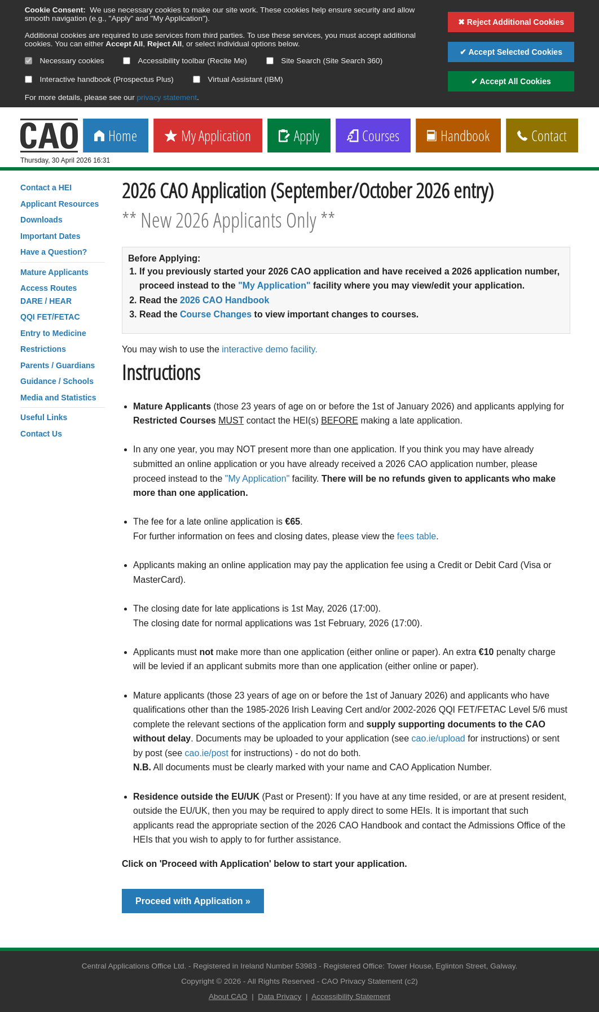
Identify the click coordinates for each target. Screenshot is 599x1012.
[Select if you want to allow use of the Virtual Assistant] (196, 79)
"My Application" (274, 285)
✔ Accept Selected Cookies (511, 51)
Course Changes (216, 314)
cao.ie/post (206, 753)
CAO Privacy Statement (362, 981)
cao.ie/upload (438, 738)
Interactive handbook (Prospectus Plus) (99, 79)
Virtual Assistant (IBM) (238, 79)
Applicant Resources (59, 203)
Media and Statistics (58, 397)
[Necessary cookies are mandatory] (28, 60)
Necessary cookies (64, 60)
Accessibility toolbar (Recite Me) (184, 60)
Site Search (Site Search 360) (324, 60)
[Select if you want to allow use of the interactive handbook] (28, 79)
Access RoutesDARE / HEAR (48, 294)
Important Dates (50, 236)
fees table (416, 536)
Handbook (458, 136)
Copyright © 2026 (211, 981)
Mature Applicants (54, 272)
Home (115, 136)
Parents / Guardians (57, 365)
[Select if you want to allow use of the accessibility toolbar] (126, 60)
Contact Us (41, 433)
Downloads (41, 219)
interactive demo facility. (270, 349)
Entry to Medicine (53, 333)
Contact (542, 136)
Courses (373, 136)
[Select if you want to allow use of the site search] (270, 60)
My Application (208, 136)
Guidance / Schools (57, 381)
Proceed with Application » (192, 901)
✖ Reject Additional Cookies (511, 22)
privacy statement (166, 97)
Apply (299, 136)
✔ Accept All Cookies (511, 81)
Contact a (46, 187)
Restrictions (43, 349)
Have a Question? (53, 251)
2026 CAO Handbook (224, 300)
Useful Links (43, 417)
